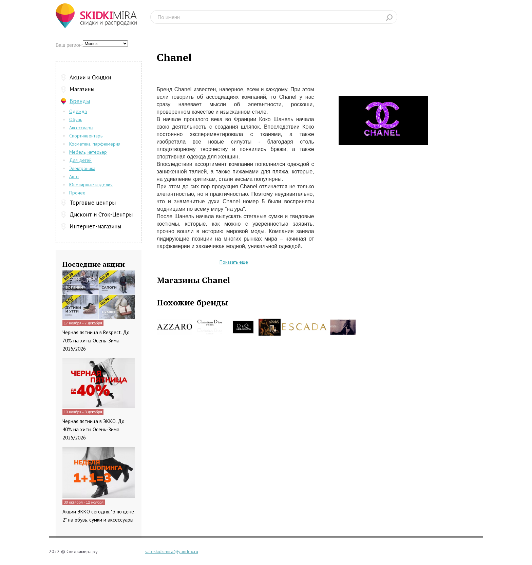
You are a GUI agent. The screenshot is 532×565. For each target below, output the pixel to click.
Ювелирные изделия (91, 185)
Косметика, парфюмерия (94, 144)
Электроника (82, 168)
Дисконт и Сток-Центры (101, 214)
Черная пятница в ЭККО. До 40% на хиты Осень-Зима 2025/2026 (93, 429)
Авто (74, 176)
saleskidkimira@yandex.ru (171, 551)
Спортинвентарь (85, 136)
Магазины (82, 89)
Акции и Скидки (90, 77)
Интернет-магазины (95, 226)
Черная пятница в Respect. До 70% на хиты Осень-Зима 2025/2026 (96, 340)
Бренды (80, 101)
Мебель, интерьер (88, 152)
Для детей (80, 160)
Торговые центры (93, 202)
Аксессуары (81, 128)
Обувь (75, 119)
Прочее (77, 193)
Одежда (78, 111)
